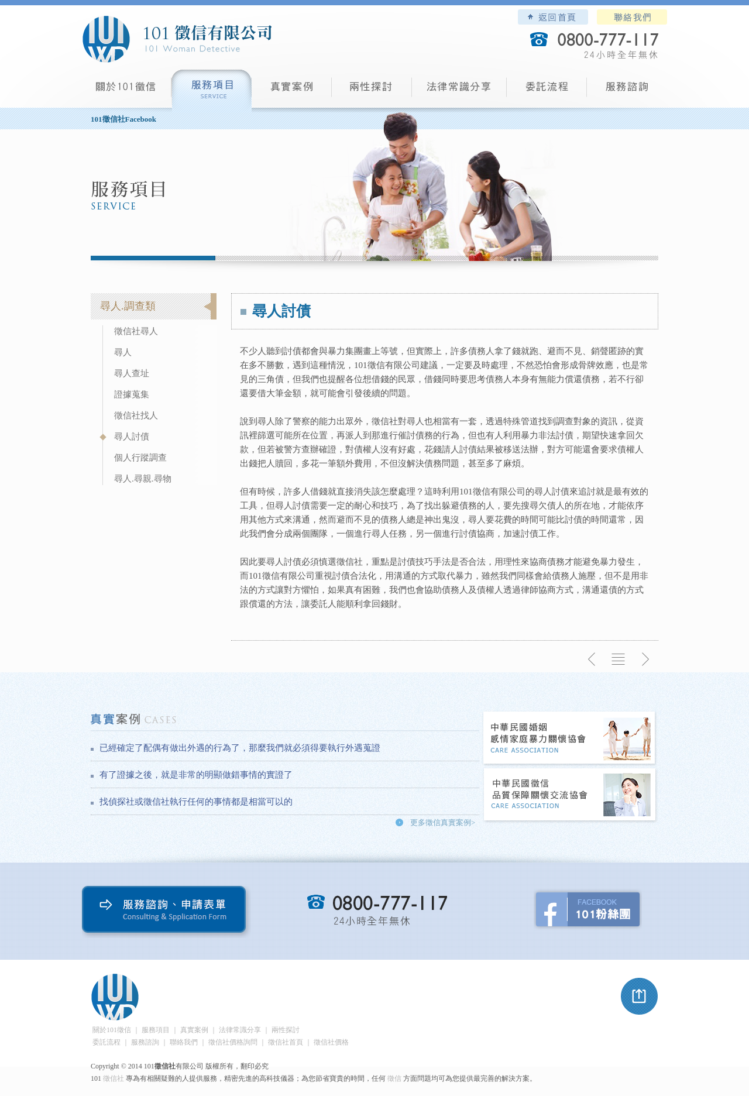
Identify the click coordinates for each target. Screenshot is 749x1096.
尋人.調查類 (128, 306)
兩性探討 (372, 91)
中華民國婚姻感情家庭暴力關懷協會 (570, 738)
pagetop (639, 996)
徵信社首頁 (285, 1042)
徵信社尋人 (136, 331)
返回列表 (618, 659)
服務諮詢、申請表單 (166, 912)
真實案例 (292, 91)
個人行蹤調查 (140, 457)
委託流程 (547, 91)
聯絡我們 (632, 17)
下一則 (645, 659)
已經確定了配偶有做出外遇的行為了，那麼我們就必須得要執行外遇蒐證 (239, 748)
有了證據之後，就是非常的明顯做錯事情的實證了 (196, 774)
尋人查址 (131, 373)
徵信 (394, 1078)
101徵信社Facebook (123, 119)
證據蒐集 (131, 394)
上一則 (592, 659)
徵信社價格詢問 (232, 1042)
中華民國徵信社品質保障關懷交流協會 (570, 795)
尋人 (123, 352)
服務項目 (211, 91)
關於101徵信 (111, 1030)
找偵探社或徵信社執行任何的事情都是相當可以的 (196, 801)
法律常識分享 (459, 91)
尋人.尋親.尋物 (142, 478)
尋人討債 (131, 436)
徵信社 (113, 1078)
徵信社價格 (331, 1042)
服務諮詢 (627, 91)
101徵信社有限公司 (177, 39)
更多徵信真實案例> (442, 822)
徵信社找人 (136, 415)
